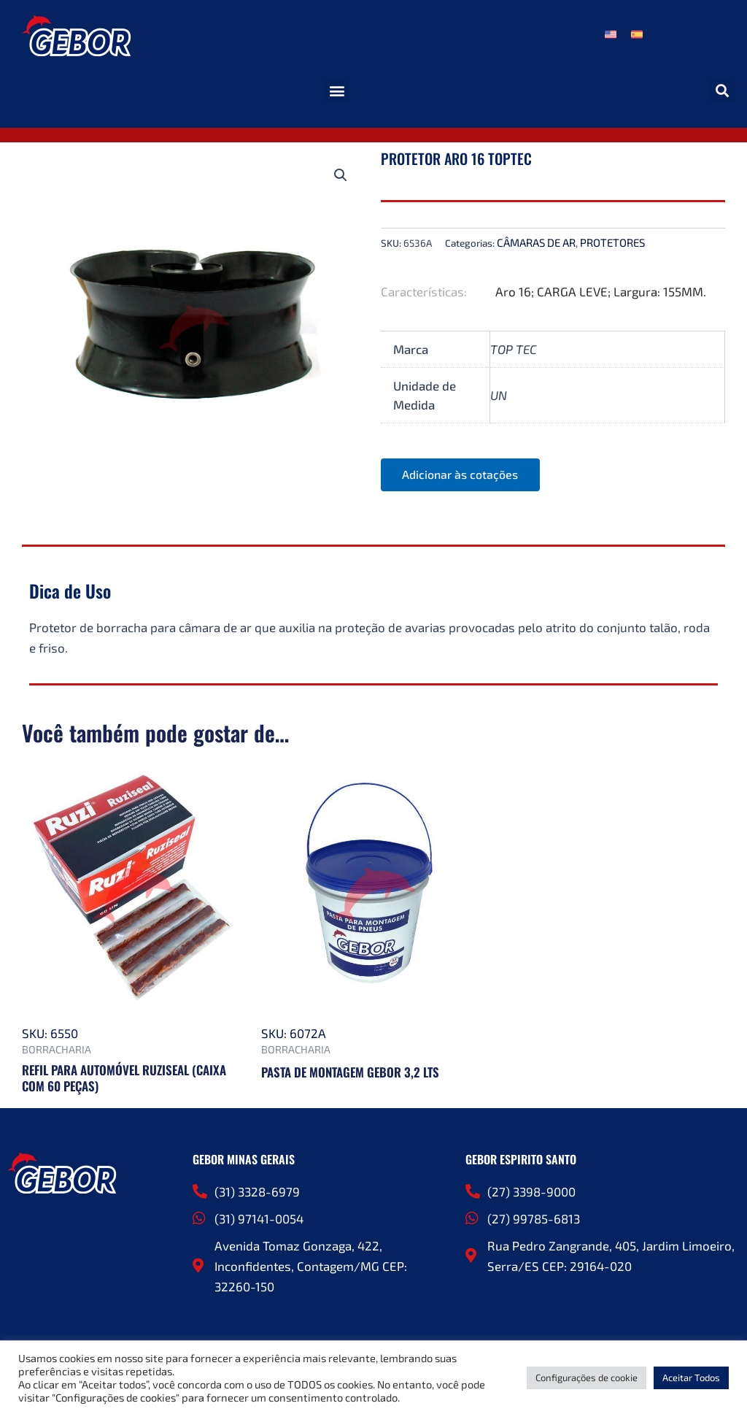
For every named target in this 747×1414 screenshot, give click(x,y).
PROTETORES (612, 242)
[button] (337, 90)
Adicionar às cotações (461, 475)
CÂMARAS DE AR (536, 242)
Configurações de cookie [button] (586, 1377)
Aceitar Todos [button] (691, 1377)
